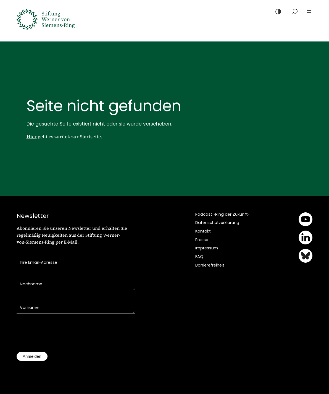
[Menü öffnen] (309, 11)
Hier (32, 136)
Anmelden (32, 356)
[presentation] (59, 335)
